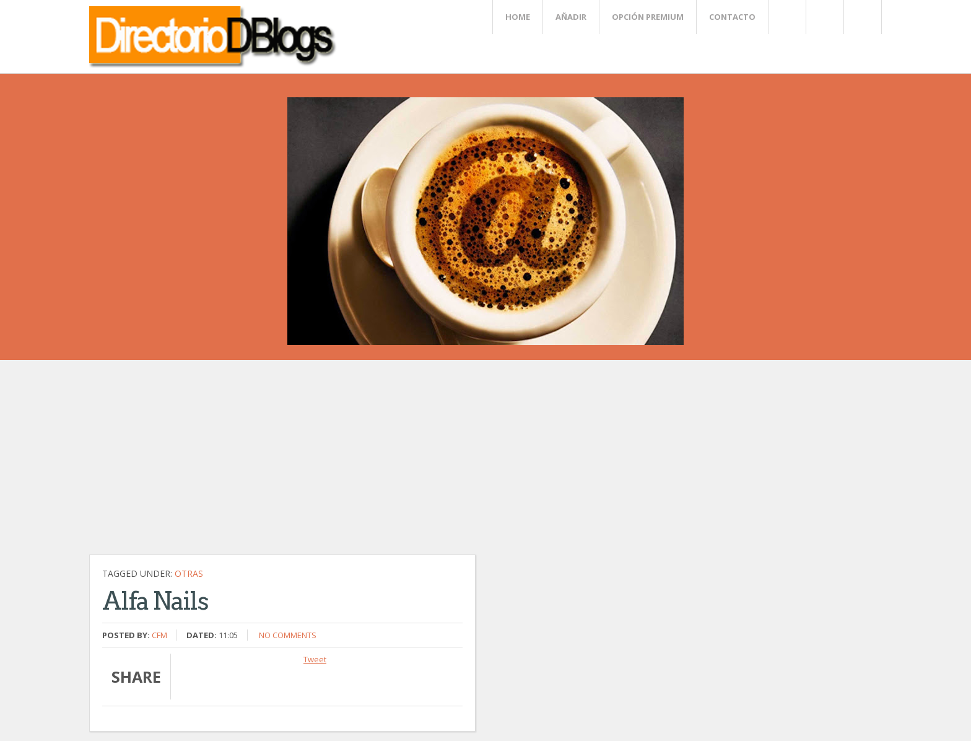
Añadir (570, 16)
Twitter (786, 17)
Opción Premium (648, 16)
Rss (824, 17)
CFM (159, 635)
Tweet (314, 659)
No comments (287, 635)
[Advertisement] (374, 463)
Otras (189, 573)
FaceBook (860, 17)
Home (517, 16)
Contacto (732, 16)
